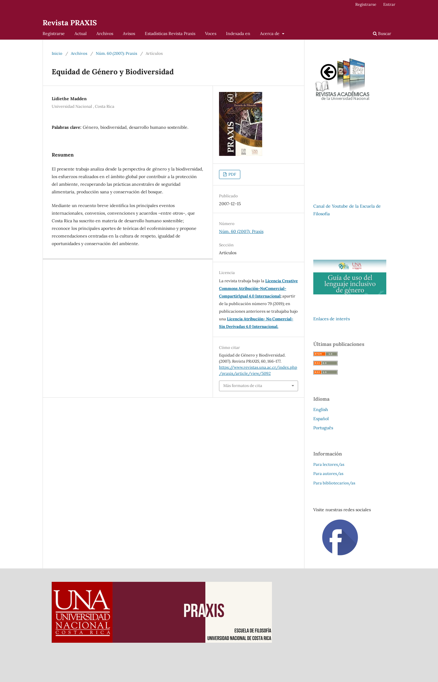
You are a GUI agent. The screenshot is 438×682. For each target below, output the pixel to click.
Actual (81, 33)
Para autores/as (328, 473)
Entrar (389, 4)
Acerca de (270, 33)
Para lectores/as (328, 464)
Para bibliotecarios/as (334, 483)
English (320, 409)
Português (323, 428)
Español (321, 418)
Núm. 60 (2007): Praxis (116, 53)
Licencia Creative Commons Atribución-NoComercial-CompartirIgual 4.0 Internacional (258, 288)
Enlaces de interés (331, 319)
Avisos (129, 33)
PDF (232, 174)
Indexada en (238, 33)
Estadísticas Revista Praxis (170, 33)
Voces (210, 33)
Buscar (382, 33)
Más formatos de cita (242, 385)
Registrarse (54, 33)
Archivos (104, 33)
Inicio (57, 53)
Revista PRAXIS (70, 22)
